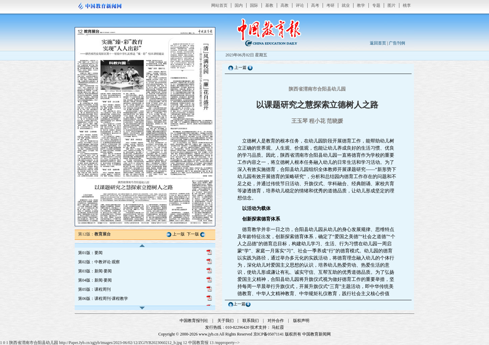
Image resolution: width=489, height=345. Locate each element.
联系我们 (250, 320)
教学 (361, 5)
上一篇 (240, 67)
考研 (330, 5)
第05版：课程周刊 (94, 289)
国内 (239, 5)
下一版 (193, 234)
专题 (376, 5)
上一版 (179, 234)
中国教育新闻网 (316, 334)
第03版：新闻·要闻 (95, 271)
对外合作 (276, 320)
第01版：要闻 (90, 252)
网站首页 (219, 5)
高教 (284, 5)
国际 (254, 5)
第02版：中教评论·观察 (99, 262)
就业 (346, 5)
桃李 (407, 5)
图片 (391, 5)
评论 (300, 5)
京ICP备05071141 (268, 334)
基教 (269, 5)
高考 (315, 5)
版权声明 (301, 320)
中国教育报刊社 (194, 320)
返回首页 (378, 43)
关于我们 (225, 320)
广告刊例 (397, 43)
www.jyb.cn (208, 334)
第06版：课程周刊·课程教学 (103, 298)
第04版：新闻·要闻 (95, 280)
